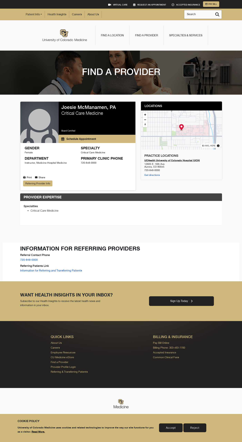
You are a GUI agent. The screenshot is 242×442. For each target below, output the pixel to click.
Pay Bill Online (161, 342)
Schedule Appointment (78, 139)
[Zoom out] (145, 119)
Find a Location (112, 35)
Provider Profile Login (63, 366)
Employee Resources (63, 352)
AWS (206, 146)
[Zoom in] (145, 114)
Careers (77, 14)
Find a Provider (146, 35)
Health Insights (57, 14)
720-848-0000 (29, 259)
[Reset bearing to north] (145, 124)
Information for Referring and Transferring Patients (51, 270)
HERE (212, 146)
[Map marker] (181, 127)
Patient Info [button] (33, 14)
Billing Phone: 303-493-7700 (169, 347)
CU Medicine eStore (62, 357)
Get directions (152, 175)
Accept (171, 427)
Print (27, 177)
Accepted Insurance (164, 352)
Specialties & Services (185, 35)
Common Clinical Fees (166, 357)
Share (40, 177)
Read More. (38, 431)
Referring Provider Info (37, 183)
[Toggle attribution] (218, 146)
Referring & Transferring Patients (69, 371)
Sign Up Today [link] (181, 301)
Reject (194, 427)
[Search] (217, 14)
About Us (93, 14)
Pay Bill (211, 4)
